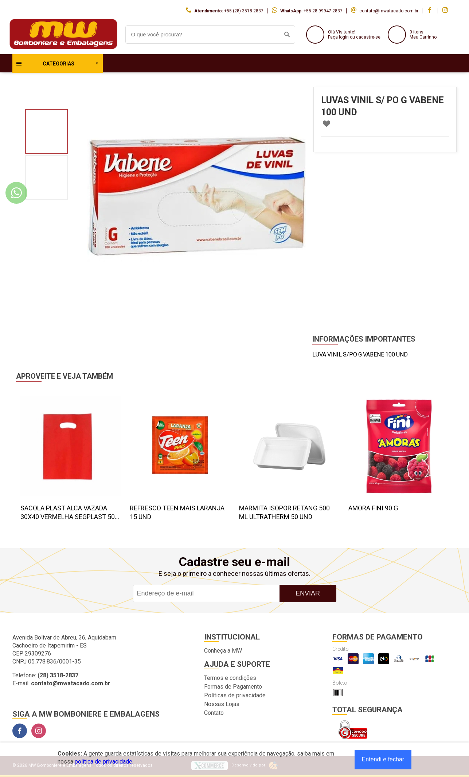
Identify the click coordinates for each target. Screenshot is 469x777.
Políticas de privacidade (235, 695)
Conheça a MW (223, 650)
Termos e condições (230, 677)
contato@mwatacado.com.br (388, 10)
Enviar (308, 593)
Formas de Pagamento (233, 686)
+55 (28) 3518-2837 (243, 10)
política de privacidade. (104, 761)
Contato (214, 712)
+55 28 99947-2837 (323, 10)
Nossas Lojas (221, 704)
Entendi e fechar (383, 759)
